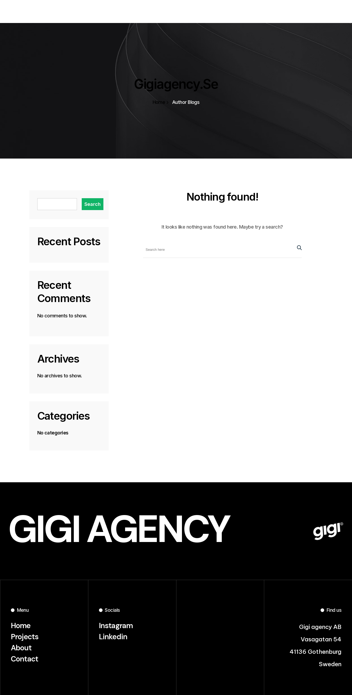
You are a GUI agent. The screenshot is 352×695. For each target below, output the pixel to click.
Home (160, 102)
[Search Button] (298, 247)
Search (92, 204)
